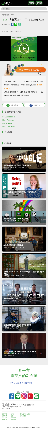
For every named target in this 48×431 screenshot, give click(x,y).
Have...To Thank (8, 127)
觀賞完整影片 (12, 105)
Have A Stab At (8, 120)
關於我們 (13, 417)
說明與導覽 (23, 416)
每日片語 (4, 417)
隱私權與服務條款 (25, 414)
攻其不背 (4, 414)
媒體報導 (13, 419)
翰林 (12, 416)
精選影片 (4, 416)
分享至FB (34, 105)
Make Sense (7, 123)
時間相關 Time (8, 15)
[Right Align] (45, 3)
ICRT (12, 414)
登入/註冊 (39, 3)
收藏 (6, 20)
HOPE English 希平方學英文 (21, 383)
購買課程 (31, 3)
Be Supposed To (8, 117)
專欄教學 (4, 419)
